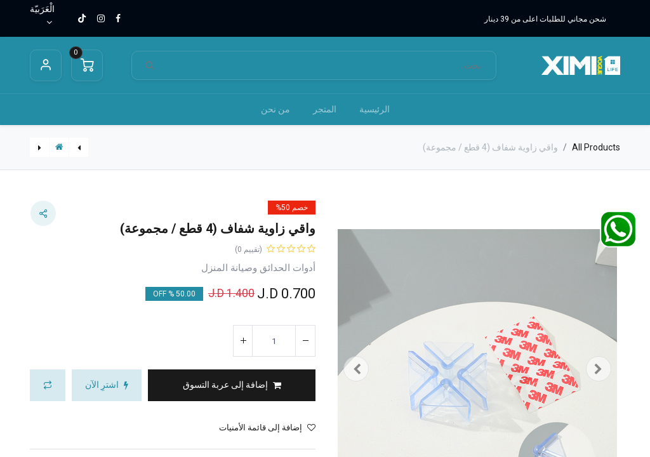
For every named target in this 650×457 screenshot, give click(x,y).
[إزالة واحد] (305, 341)
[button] (231, 385)
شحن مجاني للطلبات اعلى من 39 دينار (545, 19)
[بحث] (150, 65)
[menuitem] (374, 109)
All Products (596, 147)
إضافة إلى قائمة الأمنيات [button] (267, 427)
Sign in (46, 65)
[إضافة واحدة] (243, 341)
